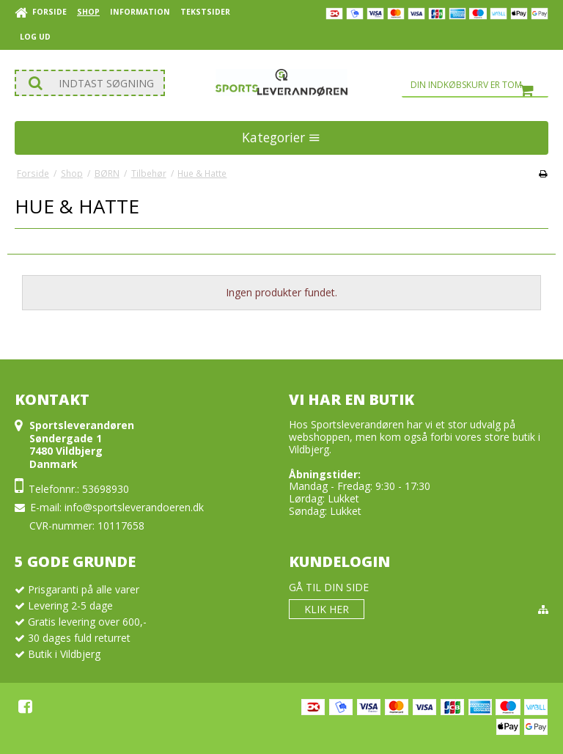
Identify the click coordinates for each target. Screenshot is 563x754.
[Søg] (89, 83)
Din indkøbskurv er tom (479, 85)
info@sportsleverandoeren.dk (134, 507)
